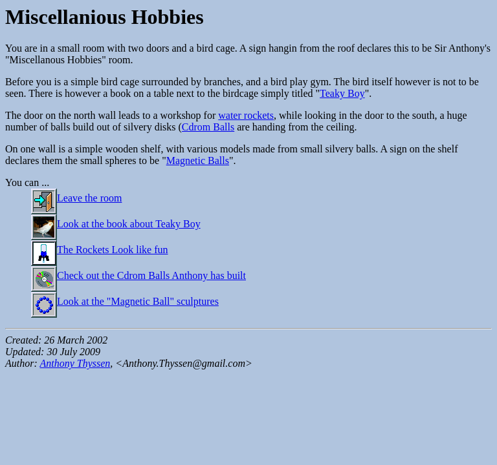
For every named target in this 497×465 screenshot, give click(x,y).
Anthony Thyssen (74, 363)
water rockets (246, 115)
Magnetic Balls (197, 160)
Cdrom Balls (208, 126)
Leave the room (76, 197)
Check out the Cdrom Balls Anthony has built (138, 275)
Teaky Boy (342, 93)
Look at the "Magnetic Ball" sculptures (125, 301)
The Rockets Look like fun (99, 249)
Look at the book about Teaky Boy (116, 223)
